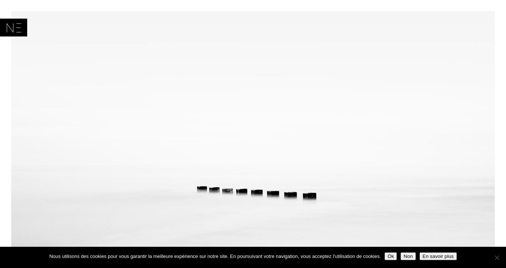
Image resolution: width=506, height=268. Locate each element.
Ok (391, 256)
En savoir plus (438, 256)
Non (408, 256)
